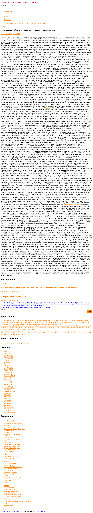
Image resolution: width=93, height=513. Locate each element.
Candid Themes (40, 511)
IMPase (6, 455)
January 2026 (8, 357)
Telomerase (7, 500)
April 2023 (7, 379)
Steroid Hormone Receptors (12, 494)
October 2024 (8, 374)
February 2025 (8, 367)
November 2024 (9, 372)
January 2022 (8, 405)
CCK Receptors (9, 430)
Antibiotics (7, 427)
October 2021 (8, 410)
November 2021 (9, 409)
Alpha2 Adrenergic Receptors (13, 424)
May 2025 (7, 364)
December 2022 (9, 386)
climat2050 (16, 34)
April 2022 (7, 400)
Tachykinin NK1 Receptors (12, 496)
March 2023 (8, 381)
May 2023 (7, 377)
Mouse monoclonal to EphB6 (72, 204)
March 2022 (8, 402)
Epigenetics (7, 443)
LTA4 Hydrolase (9, 460)
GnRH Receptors (9, 449)
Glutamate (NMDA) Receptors (13, 446)
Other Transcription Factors (12, 479)
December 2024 (9, 370)
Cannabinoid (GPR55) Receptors (14, 429)
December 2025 (9, 358)
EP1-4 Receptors (9, 441)
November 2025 (9, 360)
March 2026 (8, 353)
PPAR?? (6, 486)
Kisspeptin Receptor (10, 458)
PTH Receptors (9, 487)
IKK (5, 453)
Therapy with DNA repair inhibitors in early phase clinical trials (20, 2)
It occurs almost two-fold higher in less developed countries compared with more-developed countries (39, 287)
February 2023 (8, 383)
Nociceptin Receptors (11, 472)
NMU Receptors (9, 470)
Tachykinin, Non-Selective (12, 498)
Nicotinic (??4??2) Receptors (13, 467)
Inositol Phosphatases (11, 456)
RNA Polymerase (9, 489)
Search (3, 309)
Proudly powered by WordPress (11, 511)
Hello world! (26, 343)
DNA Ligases (8, 437)
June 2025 (7, 362)
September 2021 (9, 412)
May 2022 (7, 398)
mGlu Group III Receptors (11, 463)
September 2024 (9, 376)
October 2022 (8, 389)
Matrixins (7, 462)
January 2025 (8, 369)
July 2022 (7, 395)
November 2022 (9, 388)
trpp (5, 503)
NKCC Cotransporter (10, 468)
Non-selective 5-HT (10, 474)
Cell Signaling (8, 432)
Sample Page (8, 11)
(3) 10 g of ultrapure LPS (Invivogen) (14, 297)
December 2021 (9, 407)
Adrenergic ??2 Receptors (12, 422)
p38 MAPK (7, 481)
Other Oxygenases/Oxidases (13, 477)
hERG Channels (9, 451)
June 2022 (7, 396)
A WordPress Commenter (12, 343)
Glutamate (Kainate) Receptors (13, 444)
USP (5, 506)
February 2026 (8, 355)
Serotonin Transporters (11, 491)
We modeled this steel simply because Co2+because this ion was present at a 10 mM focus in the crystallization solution (38, 331)
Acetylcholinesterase (10, 420)
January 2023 (8, 384)
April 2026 (7, 351)
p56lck (6, 482)
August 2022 (8, 393)
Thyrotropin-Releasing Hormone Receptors (17, 501)
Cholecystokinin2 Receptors (13, 434)
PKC (5, 484)
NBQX (48, 108)
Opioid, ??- (7, 475)
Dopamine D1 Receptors (12, 439)
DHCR (6, 436)
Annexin (3, 26)
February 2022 (8, 403)
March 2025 (8, 365)
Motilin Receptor (9, 465)
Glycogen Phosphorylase (12, 448)
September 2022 (9, 391)
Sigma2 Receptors (10, 493)
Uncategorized (8, 505)
